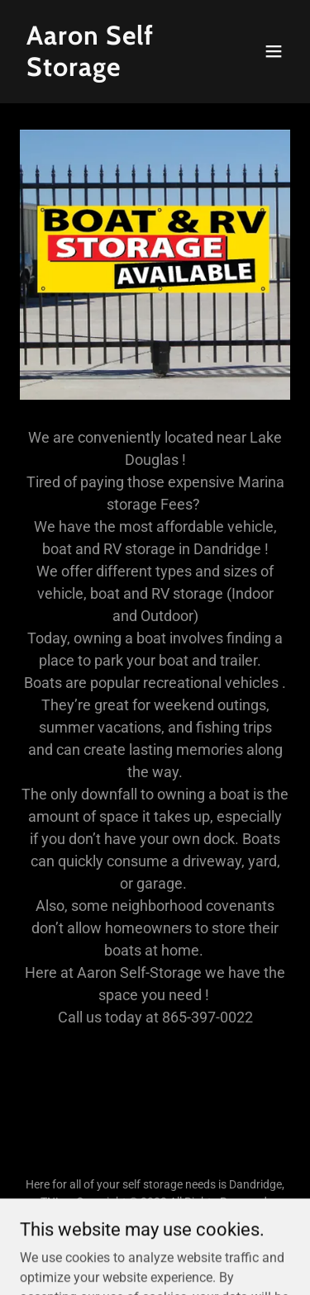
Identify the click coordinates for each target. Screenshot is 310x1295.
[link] (114, 71)
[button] (273, 51)
